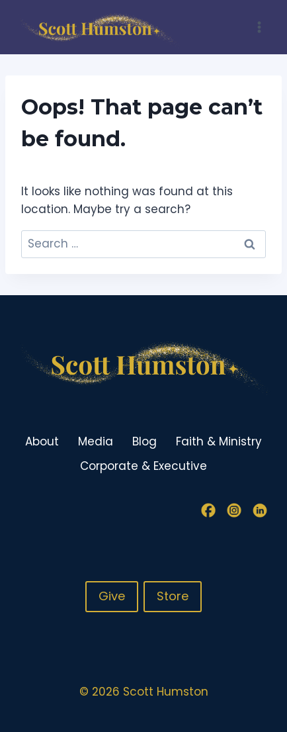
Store (172, 596)
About (42, 441)
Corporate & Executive (143, 466)
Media (95, 441)
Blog (144, 441)
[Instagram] (234, 510)
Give (112, 596)
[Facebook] (208, 510)
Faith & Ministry (219, 441)
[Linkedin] (260, 510)
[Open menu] (259, 27)
